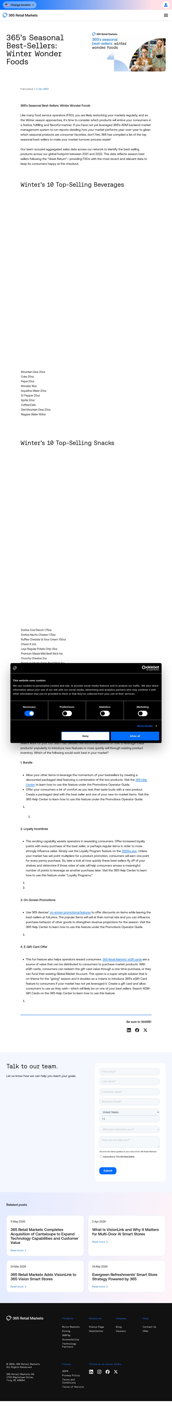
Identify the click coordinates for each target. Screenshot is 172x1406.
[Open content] (19, 4)
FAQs (145, 1336)
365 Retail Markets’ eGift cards (123, 964)
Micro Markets (71, 1331)
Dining (66, 1336)
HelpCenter (96, 1336)
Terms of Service (73, 1391)
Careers (121, 1336)
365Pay (66, 1340)
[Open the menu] (166, 15)
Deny (85, 736)
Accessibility (70, 1344)
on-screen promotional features (71, 912)
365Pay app (130, 851)
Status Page (96, 1331)
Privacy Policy (71, 1380)
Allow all (135, 736)
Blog (119, 1331)
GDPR (65, 1376)
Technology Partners (69, 1350)
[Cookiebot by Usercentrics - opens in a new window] (144, 668)
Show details (145, 725)
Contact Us (149, 1331)
